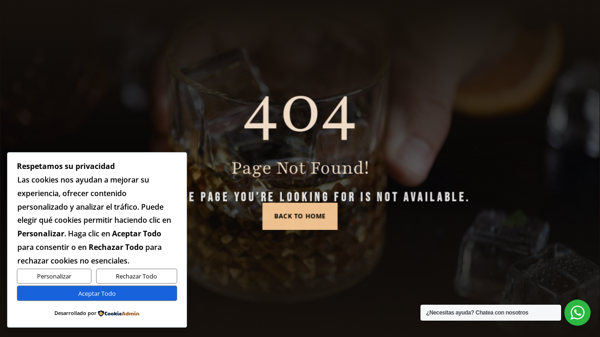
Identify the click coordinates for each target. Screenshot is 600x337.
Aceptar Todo (97, 293)
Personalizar (54, 276)
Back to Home (300, 211)
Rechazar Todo (136, 276)
